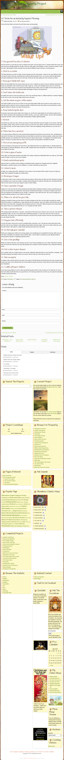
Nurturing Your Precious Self (11, 373)
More (4, 589)
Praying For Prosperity (40, 452)
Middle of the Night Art (55, 686)
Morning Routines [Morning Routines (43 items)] (12, 513)
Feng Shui (37, 434)
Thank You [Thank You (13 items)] (28, 522)
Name (3, 309)
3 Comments (15, 366)
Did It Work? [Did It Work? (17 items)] (18, 500)
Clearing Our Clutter (40, 432)
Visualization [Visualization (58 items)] (6, 526)
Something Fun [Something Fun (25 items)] (14, 522)
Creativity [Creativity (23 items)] (4, 500)
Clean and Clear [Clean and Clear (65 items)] (15, 497)
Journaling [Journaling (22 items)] (19, 509)
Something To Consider (10, 369)
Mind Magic (37, 579)
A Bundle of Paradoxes (44, 340)
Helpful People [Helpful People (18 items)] (5, 504)
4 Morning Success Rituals (9, 15)
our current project (51, 412)
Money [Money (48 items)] (4, 513)
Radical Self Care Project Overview (13, 355)
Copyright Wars (7, 593)
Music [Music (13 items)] (28, 513)
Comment (4, 290)
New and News (7, 476)
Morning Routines (26, 279)
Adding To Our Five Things (56, 340)
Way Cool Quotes (39, 577)
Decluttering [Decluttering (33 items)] (11, 500)
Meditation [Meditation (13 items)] (24, 511)
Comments (52, 352)
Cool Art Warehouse (55, 692)
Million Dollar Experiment (41, 448)
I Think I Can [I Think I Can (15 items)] (13, 509)
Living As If (37, 445)
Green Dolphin (54, 689)
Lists (21, 279)
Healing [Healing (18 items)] (26, 502)
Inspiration (6, 584)
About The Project (52, 414)
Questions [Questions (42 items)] (16, 517)
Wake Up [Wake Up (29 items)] (13, 526)
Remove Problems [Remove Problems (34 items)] (7, 520)
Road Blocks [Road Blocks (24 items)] (16, 520)
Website (4, 321)
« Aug (51, 665)
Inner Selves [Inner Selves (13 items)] (18, 506)
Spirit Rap (37, 460)
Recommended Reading (11, 484)
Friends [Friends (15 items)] (3, 502)
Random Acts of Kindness (41, 455)
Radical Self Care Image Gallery (12, 360)
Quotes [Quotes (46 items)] (22, 517)
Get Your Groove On (55, 680)
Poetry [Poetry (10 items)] (21, 515)
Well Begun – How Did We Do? (7, 340)
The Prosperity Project (32, 4)
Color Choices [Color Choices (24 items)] (25, 498)
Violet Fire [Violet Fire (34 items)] (21, 524)
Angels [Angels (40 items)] (12, 495)
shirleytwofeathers (25, 21)
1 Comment (15, 370)
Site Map (5, 591)
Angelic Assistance (39, 430)
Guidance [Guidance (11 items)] (21, 502)
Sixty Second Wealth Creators (42, 459)
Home (4, 577)
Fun (4, 587)
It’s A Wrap (6, 364)
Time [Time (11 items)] (13, 524)
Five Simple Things (39, 436)
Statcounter (36, 746)
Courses (40, 752)
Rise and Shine (38, 457)
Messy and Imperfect (40, 446)
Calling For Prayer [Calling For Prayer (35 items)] (20, 495)
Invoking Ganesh (39, 441)
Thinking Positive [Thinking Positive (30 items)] (7, 524)
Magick (5, 579)
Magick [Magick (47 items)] (15, 511)
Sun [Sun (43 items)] (24, 522)
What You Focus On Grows (41, 467)
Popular (32, 352)
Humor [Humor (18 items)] (21, 504)
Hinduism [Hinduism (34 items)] (12, 504)
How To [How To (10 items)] (17, 504)
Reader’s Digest (8, 276)
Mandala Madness (55, 684)
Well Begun (10, 279)
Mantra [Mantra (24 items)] (20, 511)
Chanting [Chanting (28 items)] (4, 498)
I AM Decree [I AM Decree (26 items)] (26, 504)
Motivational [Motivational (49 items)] (23, 513)
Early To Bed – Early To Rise (19, 340)
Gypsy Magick (38, 438)
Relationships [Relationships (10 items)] (28, 518)
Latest (11, 352)
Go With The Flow (55, 682)
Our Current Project (9, 481)
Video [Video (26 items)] (16, 524)
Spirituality (6, 580)
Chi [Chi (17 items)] (8, 498)
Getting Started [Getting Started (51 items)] (11, 502)
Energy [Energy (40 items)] (26, 500)
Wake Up (33, 279)
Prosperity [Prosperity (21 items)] (9, 518)
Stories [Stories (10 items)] (20, 522)
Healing (5, 582)
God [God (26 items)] (17, 502)
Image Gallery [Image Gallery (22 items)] (5, 506)
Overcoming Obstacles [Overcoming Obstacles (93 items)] (11, 515)
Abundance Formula (40, 429)
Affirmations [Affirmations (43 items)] (6, 495)
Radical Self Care (52, 387)
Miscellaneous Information (41, 450)
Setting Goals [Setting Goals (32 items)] (6, 522)
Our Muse (7, 483)
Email (3, 315)
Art (4, 586)
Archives (50, 733)
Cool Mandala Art (54, 678)
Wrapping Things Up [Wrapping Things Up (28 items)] (23, 526)
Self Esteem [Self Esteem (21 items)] (24, 520)
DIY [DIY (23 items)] (22, 500)
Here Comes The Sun (40, 439)
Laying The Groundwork (41, 443)
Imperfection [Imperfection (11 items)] (12, 506)
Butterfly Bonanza (55, 691)
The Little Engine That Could (42, 462)
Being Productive (32, 340)
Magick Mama (53, 677)
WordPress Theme (33, 758)
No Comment (15, 357)
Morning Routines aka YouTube (54, 15)
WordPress (26, 758)
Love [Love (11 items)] (12, 511)
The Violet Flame (39, 464)
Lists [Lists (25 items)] (9, 511)
